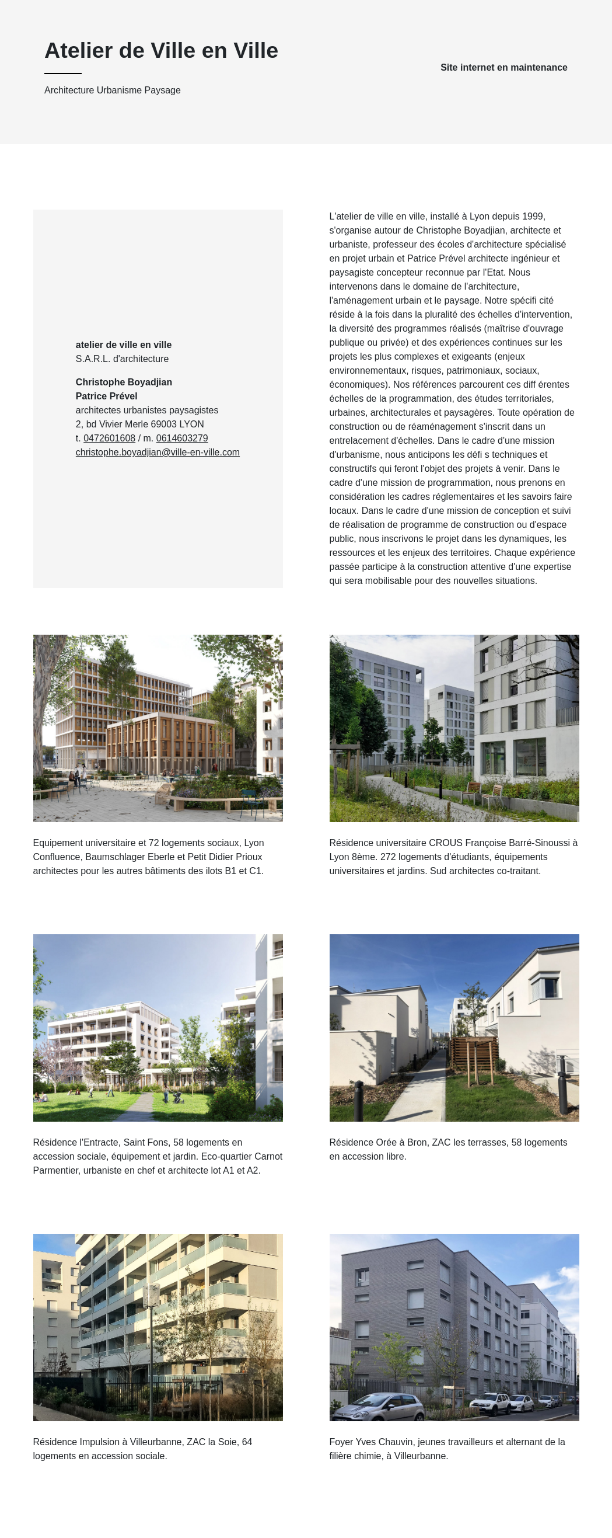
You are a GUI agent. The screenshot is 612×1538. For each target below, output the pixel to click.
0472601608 (109, 438)
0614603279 (182, 438)
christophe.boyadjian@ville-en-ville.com (158, 452)
